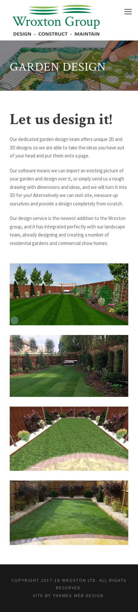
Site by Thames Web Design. (69, 595)
